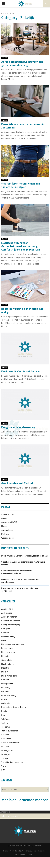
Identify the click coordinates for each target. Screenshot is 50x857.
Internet (4, 672)
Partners (5, 534)
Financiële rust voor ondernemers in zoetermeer (22, 126)
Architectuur (6, 613)
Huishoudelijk (7, 664)
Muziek (4, 699)
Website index (7, 538)
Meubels (5, 691)
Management (7, 684)
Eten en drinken (8, 652)
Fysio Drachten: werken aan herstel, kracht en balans (24, 556)
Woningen (5, 754)
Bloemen (5, 633)
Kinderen (5, 680)
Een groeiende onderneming (18, 427)
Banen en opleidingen (10, 621)
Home (4, 526)
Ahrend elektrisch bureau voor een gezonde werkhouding (22, 63)
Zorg (3, 766)
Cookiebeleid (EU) (9, 522)
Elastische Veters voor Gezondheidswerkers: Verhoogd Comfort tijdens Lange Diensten (20, 246)
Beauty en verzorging (10, 625)
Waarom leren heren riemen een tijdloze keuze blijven (20, 185)
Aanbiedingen (7, 609)
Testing (4, 723)
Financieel (5, 656)
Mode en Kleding (8, 695)
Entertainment (7, 648)
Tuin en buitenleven (9, 731)
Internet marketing (9, 676)
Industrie (5, 668)
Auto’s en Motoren (9, 617)
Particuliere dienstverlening (13, 707)
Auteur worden (7, 514)
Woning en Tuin (8, 750)
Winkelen (5, 746)
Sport (3, 715)
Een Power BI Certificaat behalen (20, 371)
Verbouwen (6, 739)
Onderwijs (5, 703)
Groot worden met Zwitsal (17, 483)
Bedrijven (5, 628)
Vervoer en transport (10, 743)
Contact (4, 518)
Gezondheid (6, 660)
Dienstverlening (8, 636)
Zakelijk (4, 58)
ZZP (3, 770)
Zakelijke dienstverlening (12, 762)
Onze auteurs (7, 530)
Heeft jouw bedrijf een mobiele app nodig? (22, 310)
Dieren (4, 640)
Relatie (4, 711)
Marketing (5, 687)
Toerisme (5, 727)
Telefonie (5, 719)
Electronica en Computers (12, 644)
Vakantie (5, 735)
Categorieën (5, 812)
